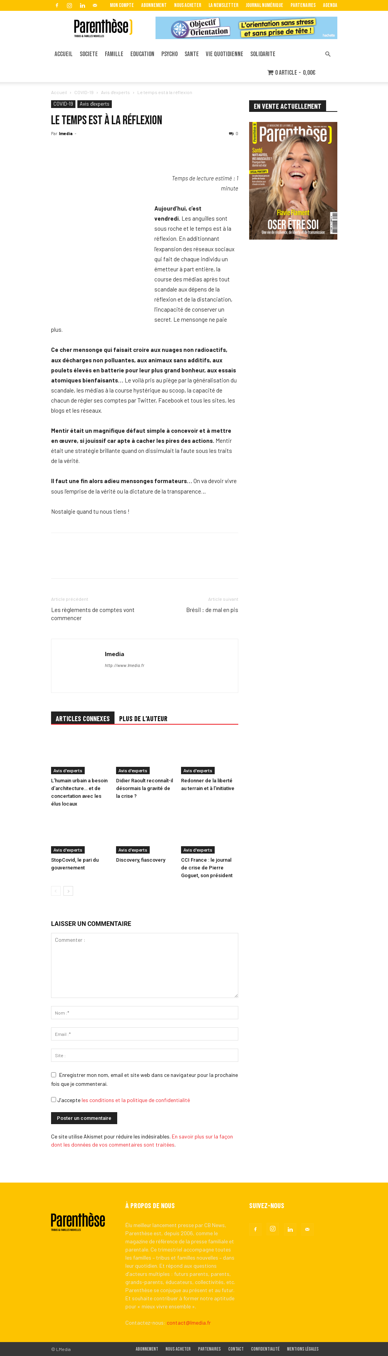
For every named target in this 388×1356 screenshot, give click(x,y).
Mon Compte (122, 5)
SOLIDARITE (262, 54)
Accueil (59, 92)
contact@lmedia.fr (189, 1322)
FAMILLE (114, 54)
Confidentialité (265, 1349)
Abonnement (154, 5)
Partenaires (303, 5)
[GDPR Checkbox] (53, 1099)
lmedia (66, 133)
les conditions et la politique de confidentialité (136, 1100)
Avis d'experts (115, 92)
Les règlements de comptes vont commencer (93, 613)
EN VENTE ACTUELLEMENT (287, 106)
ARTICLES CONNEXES (83, 718)
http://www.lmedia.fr (124, 665)
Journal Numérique (264, 5)
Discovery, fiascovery (140, 860)
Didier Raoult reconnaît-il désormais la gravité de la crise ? (144, 788)
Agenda (330, 5)
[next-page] (68, 891)
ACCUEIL (64, 54)
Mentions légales (303, 1349)
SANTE (192, 54)
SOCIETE (89, 54)
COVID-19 (84, 92)
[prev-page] (56, 891)
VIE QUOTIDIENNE (224, 54)
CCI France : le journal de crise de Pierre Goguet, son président (206, 867)
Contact (236, 1349)
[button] (328, 54)
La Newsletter (223, 5)
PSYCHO (169, 54)
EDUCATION (142, 54)
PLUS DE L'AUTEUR (143, 718)
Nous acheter (187, 5)
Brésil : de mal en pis (212, 609)
